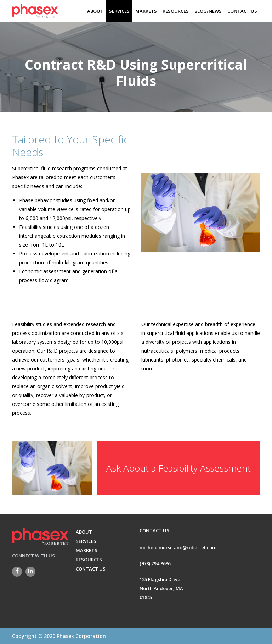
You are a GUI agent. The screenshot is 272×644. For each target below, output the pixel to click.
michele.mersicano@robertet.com (178, 547)
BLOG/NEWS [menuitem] (208, 11)
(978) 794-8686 (155, 563)
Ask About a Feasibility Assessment (178, 456)
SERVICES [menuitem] (119, 11)
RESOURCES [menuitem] (176, 11)
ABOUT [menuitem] (95, 11)
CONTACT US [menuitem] (242, 11)
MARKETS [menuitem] (146, 11)
